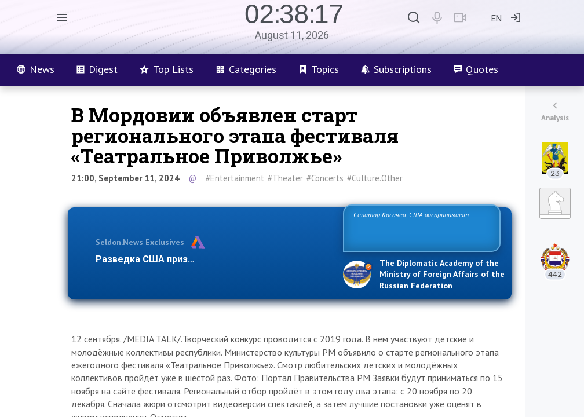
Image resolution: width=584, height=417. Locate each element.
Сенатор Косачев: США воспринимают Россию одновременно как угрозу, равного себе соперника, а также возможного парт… (419, 227)
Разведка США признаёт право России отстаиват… (213, 259)
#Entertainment (235, 178)
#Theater (285, 178)
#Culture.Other (375, 178)
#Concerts (325, 178)
